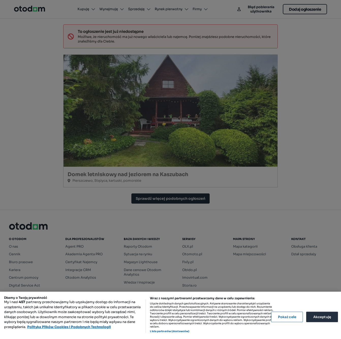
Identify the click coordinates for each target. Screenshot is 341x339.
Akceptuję (322, 317)
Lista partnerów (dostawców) (169, 331)
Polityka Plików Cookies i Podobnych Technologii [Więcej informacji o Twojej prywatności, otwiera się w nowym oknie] (69, 327)
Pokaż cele (287, 317)
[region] (170, 315)
